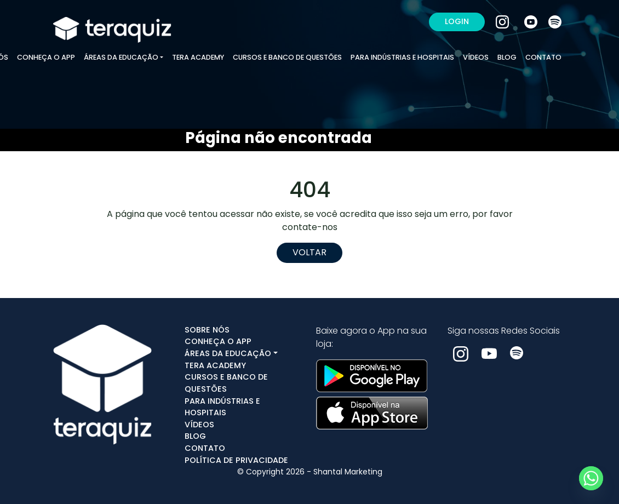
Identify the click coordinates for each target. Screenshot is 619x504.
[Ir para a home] (112, 21)
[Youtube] (532, 21)
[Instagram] (503, 21)
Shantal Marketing (347, 471)
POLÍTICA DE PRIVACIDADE (236, 460)
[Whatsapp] (591, 478)
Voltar (309, 252)
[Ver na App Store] (372, 410)
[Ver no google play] (371, 375)
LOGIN (457, 21)
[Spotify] (555, 21)
